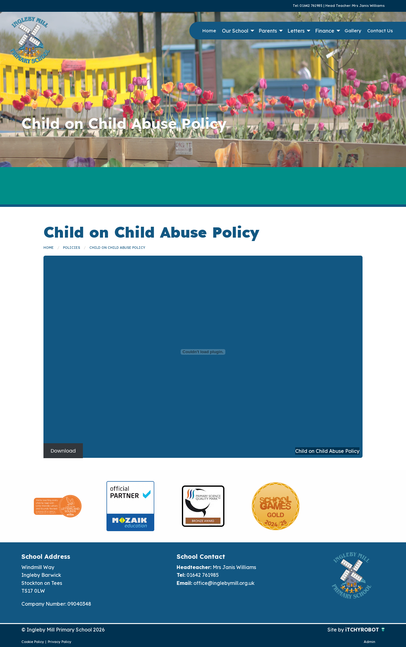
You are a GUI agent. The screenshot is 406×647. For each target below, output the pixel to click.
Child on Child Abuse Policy (117, 247)
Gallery (353, 31)
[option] (57, 506)
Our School (235, 31)
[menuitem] (209, 31)
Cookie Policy (32, 642)
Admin (369, 642)
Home (209, 31)
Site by (336, 629)
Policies (71, 247)
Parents (268, 31)
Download (63, 450)
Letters (295, 31)
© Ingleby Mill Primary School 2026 (63, 629)
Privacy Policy (59, 642)
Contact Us (380, 31)
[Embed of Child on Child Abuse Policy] (203, 352)
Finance (324, 31)
